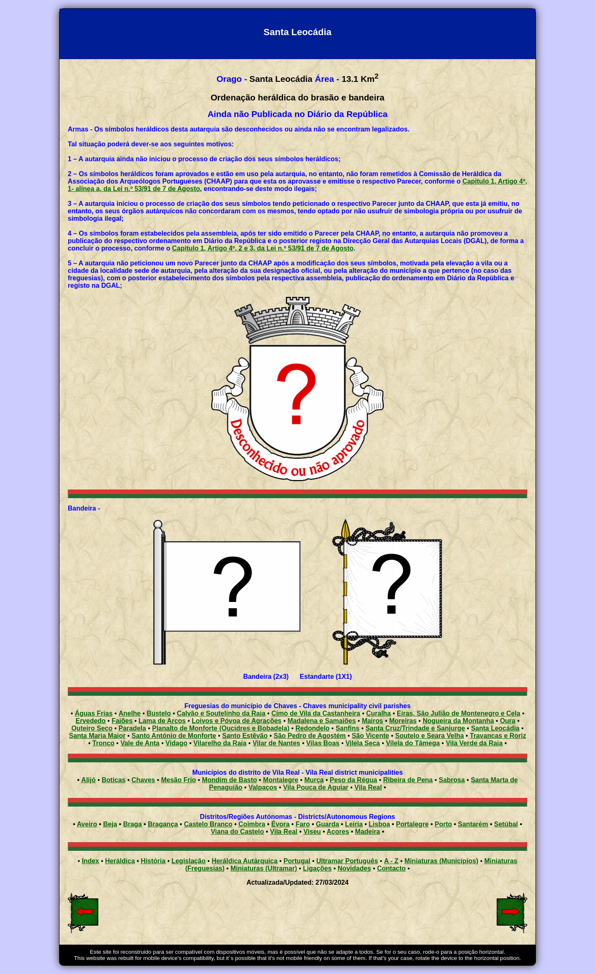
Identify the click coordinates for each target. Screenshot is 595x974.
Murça (314, 779)
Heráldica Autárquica (244, 860)
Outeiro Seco (92, 728)
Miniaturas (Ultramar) (264, 868)
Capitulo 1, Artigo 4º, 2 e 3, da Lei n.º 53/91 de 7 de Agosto (263, 248)
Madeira (367, 831)
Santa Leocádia (495, 728)
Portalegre (412, 824)
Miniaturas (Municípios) (441, 860)
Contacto (391, 868)
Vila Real (368, 787)
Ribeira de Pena (408, 779)
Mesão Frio (178, 779)
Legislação (188, 860)
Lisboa (379, 824)
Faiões (122, 720)
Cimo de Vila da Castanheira (315, 713)
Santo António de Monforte (173, 735)
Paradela (132, 728)
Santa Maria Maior (97, 735)
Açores (338, 831)
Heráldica (120, 860)
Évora (280, 824)
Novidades (354, 868)
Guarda (327, 824)
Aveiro (87, 824)
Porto (443, 824)
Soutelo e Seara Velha (429, 735)
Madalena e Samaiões (322, 720)
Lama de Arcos (162, 720)
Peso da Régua (353, 779)
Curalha (378, 713)
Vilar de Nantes (276, 743)
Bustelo (159, 713)
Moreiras (403, 720)
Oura (507, 720)
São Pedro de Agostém (310, 735)
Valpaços (262, 787)
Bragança (163, 824)
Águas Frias (94, 713)
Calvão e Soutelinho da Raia (221, 713)
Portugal (296, 860)
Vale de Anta (139, 743)
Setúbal (506, 824)
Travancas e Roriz (498, 735)
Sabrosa (452, 779)
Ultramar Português (347, 860)
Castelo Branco (208, 824)
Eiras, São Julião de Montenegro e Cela (458, 713)
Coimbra (251, 824)
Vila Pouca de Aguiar (315, 787)
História (153, 860)
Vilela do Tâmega (413, 743)
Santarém (473, 824)
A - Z (391, 860)
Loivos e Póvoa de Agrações (236, 720)
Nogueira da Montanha (458, 720)
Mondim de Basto (229, 779)
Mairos (372, 720)
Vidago (176, 743)
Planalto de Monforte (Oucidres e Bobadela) (221, 728)
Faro (302, 824)
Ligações (317, 868)
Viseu (312, 831)
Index (90, 860)
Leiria (354, 824)
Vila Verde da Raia (474, 743)
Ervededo (91, 720)
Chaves (143, 779)
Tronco (103, 743)
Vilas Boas (323, 743)
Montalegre (280, 779)
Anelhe (129, 713)
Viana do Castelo (237, 831)
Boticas (114, 779)
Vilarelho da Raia (220, 743)
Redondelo (312, 728)
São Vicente (370, 735)
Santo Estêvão (245, 735)
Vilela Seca (362, 743)
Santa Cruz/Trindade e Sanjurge (415, 728)
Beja (110, 824)
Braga (132, 824)
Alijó (88, 779)
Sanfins (347, 728)
